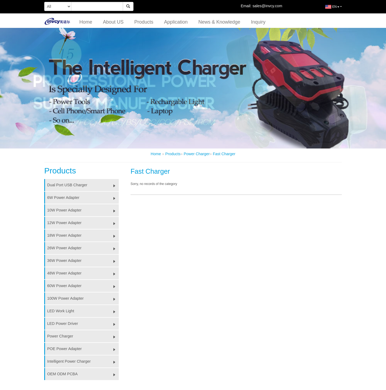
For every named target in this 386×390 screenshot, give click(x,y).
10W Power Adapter (83, 210)
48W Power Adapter (83, 273)
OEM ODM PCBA (83, 374)
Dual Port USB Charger (83, 185)
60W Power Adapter (83, 286)
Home (85, 22)
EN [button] (328, 9)
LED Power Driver (83, 323)
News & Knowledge (219, 22)
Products (143, 22)
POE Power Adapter (83, 349)
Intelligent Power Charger (83, 361)
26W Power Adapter (83, 248)
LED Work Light (83, 311)
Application (176, 22)
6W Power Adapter (83, 197)
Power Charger (197, 154)
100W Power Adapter (83, 298)
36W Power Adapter (83, 260)
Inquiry (258, 22)
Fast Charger (224, 154)
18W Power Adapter (83, 235)
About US (113, 22)
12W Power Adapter (83, 223)
